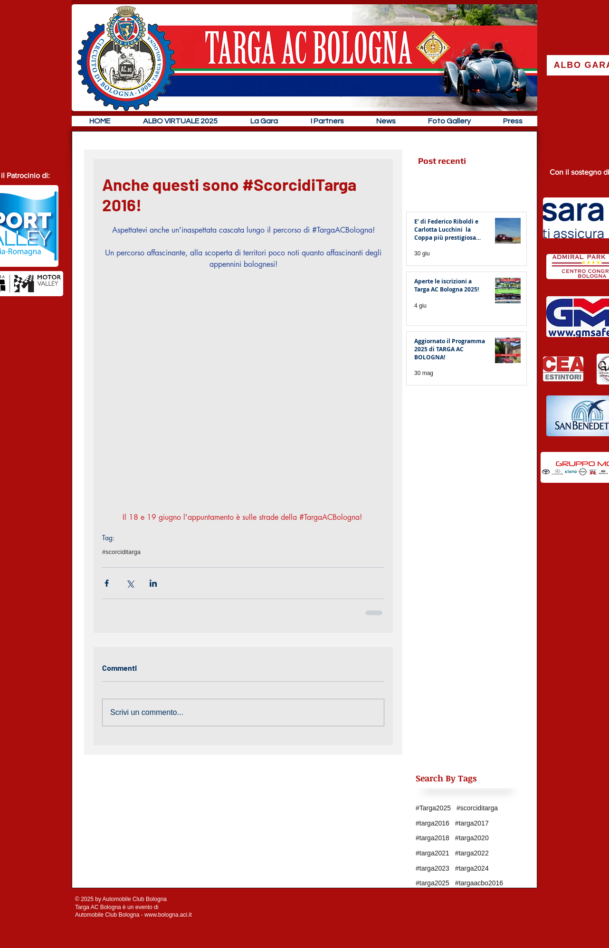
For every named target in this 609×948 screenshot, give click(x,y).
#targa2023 (432, 868)
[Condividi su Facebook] (106, 583)
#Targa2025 (433, 808)
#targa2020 (472, 838)
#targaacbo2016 (479, 883)
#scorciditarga (121, 551)
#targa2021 (432, 853)
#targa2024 (472, 868)
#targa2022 (472, 853)
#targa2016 (432, 823)
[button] (264, 121)
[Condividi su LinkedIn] (153, 583)
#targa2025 (432, 883)
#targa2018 (432, 838)
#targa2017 (472, 823)
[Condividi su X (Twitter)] (129, 583)
